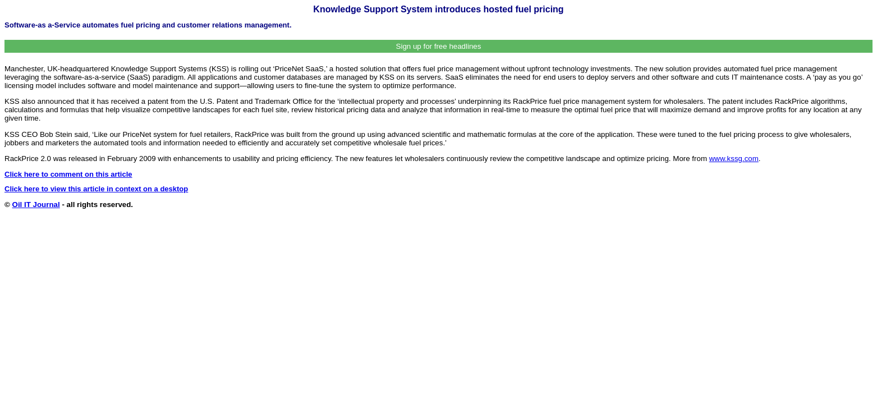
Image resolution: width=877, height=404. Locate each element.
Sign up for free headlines (438, 46)
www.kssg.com (734, 158)
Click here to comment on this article (68, 174)
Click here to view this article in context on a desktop (96, 189)
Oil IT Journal (36, 204)
